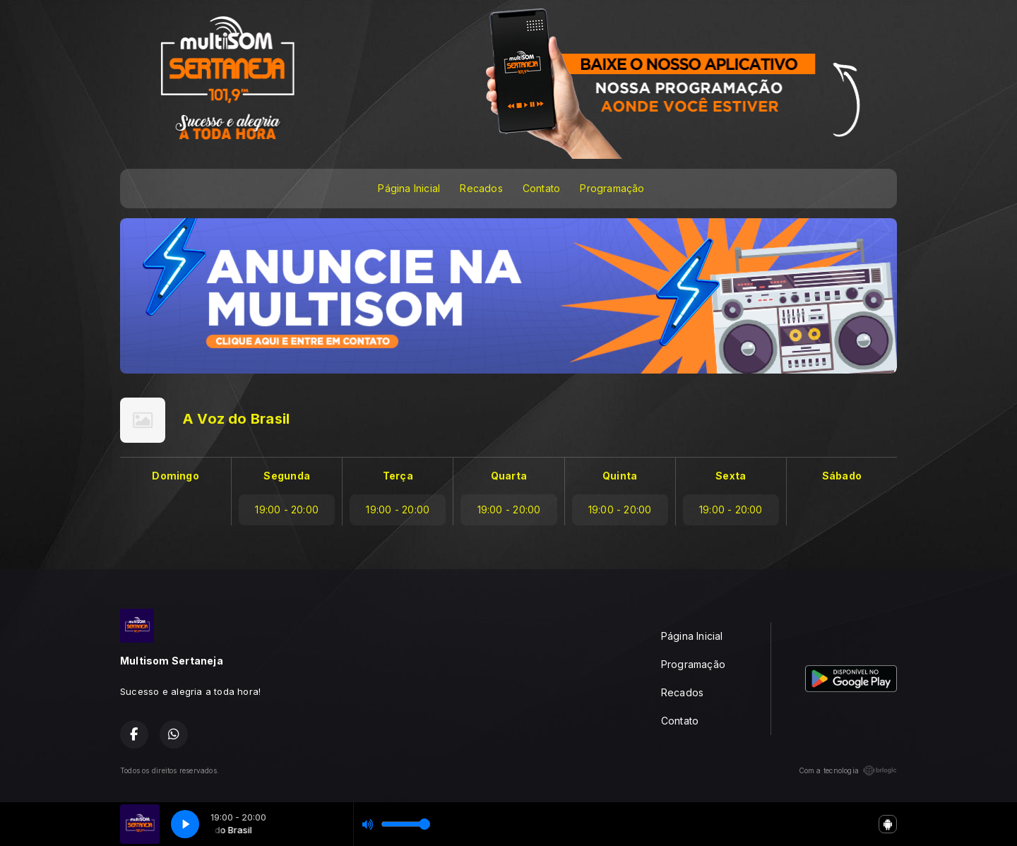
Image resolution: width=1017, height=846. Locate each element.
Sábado (842, 476)
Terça (398, 476)
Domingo (175, 476)
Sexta (730, 476)
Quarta (509, 476)
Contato (541, 188)
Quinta (619, 476)
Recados (481, 188)
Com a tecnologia (848, 770)
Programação (612, 188)
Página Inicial (409, 188)
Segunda (286, 476)
